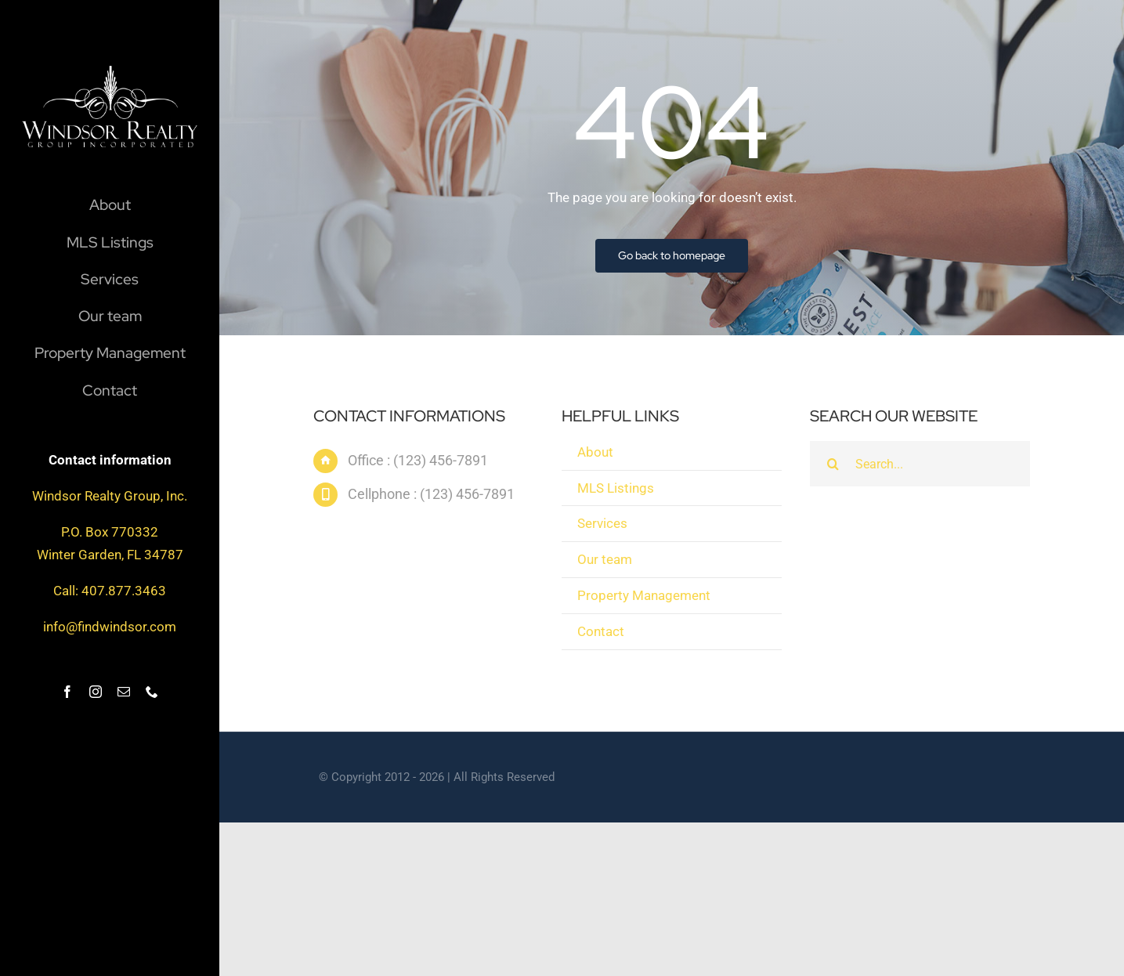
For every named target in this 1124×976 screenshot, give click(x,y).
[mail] (123, 691)
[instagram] (95, 691)
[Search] (832, 466)
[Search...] (919, 466)
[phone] (152, 691)
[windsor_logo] (109, 72)
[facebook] (67, 691)
